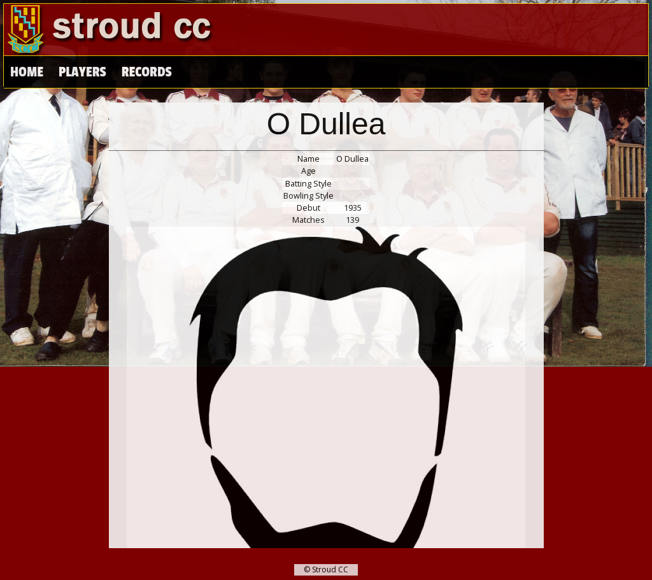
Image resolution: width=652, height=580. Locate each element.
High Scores (158, 72)
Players (82, 72)
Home (26, 72)
